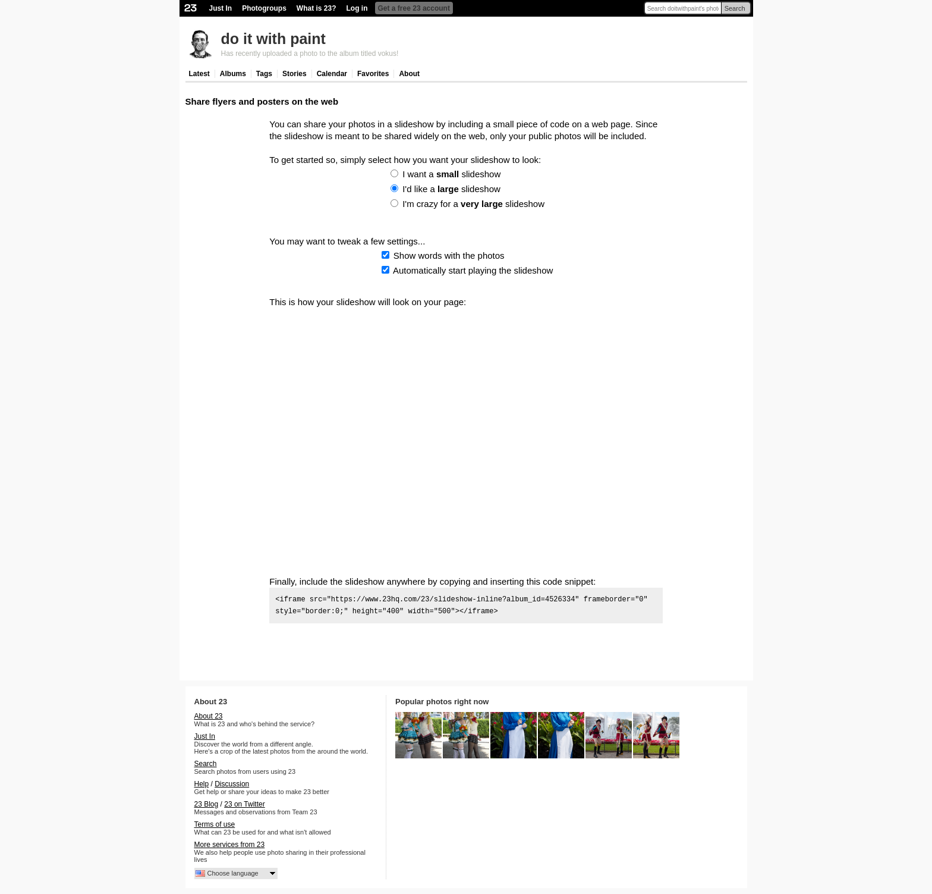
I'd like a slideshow (451, 189)
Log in (357, 8)
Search (735, 8)
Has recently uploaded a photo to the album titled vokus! (310, 53)
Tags (264, 74)
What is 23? (316, 8)
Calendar (332, 74)
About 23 (208, 716)
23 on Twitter (244, 804)
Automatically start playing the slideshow (473, 270)
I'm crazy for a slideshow (473, 204)
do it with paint (273, 38)
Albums (233, 74)
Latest (199, 74)
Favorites (373, 74)
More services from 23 (229, 844)
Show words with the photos (449, 255)
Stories (294, 74)
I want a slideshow (451, 174)
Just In (220, 8)
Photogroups (264, 8)
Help (201, 784)
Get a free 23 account (414, 8)
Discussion (232, 784)
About (409, 74)
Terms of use (214, 824)
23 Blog (206, 804)
